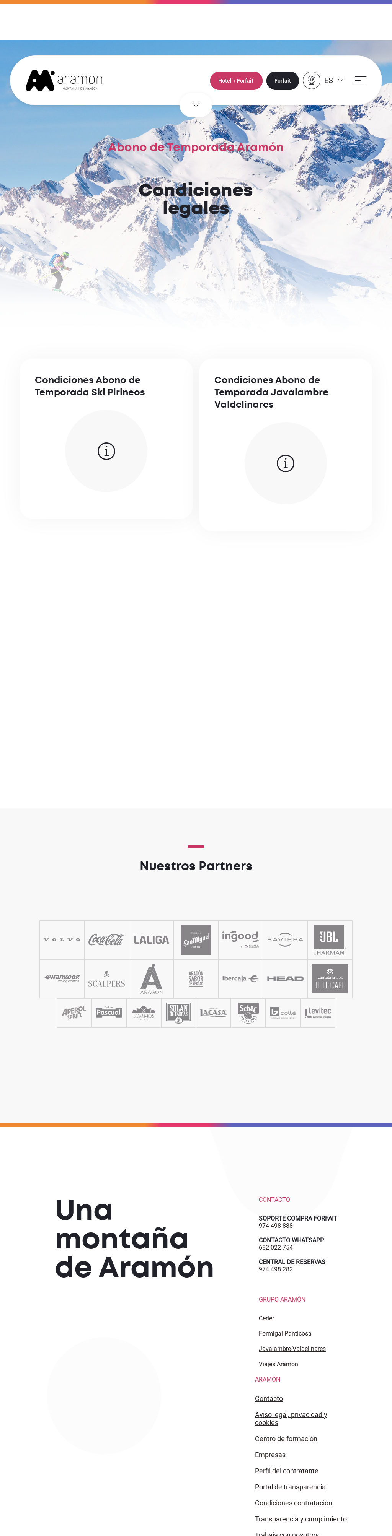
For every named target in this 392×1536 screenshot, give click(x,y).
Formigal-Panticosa (285, 1333)
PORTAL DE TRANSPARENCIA (290, 1487)
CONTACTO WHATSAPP (291, 1240)
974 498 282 (276, 1269)
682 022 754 (276, 1247)
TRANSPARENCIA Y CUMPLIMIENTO (301, 1519)
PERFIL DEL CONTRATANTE (286, 1471)
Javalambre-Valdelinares (292, 1348)
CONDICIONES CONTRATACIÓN (293, 1503)
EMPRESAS (270, 1455)
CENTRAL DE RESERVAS (292, 1262)
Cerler (266, 1318)
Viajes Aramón (278, 1364)
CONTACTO (269, 1399)
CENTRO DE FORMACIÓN (286, 1439)
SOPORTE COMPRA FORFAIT (298, 1218)
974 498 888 (276, 1225)
